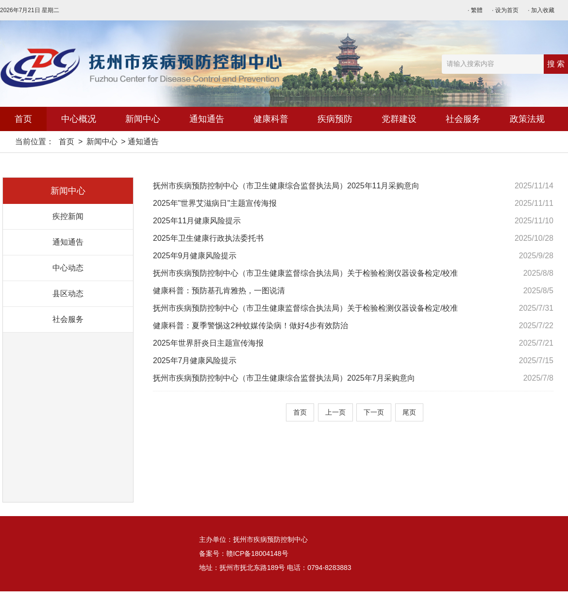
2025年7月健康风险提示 (195, 360)
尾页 (409, 412)
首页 (23, 119)
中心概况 (78, 119)
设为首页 (506, 10)
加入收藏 (542, 10)
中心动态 (68, 268)
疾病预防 (334, 119)
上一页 (335, 412)
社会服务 (463, 119)
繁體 (477, 10)
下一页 (374, 412)
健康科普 (270, 119)
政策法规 (527, 119)
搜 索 (556, 64)
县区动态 (68, 293)
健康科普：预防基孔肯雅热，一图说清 (219, 290)
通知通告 (206, 119)
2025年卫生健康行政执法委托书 (208, 238)
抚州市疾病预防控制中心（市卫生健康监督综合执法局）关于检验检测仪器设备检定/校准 (305, 273)
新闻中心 (142, 119)
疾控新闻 (68, 216)
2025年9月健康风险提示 (195, 255)
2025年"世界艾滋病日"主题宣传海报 (215, 203)
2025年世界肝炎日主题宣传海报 (208, 343)
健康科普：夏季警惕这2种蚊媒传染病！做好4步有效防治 (250, 325)
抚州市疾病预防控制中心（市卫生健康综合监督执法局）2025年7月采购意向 (284, 378)
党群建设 (399, 119)
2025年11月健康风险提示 (197, 221)
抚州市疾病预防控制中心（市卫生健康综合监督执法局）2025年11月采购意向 (286, 186)
